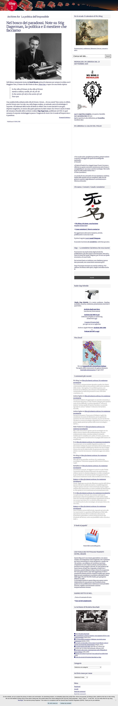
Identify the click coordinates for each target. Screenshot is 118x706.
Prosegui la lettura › (64, 117)
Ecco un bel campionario (83, 578)
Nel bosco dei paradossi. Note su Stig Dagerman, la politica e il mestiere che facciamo (36, 26)
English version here (81, 202)
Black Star (42, 84)
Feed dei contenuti (79, 668)
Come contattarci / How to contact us (87, 206)
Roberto (75, 456)
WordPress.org (78, 673)
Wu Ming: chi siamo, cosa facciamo (86, 200)
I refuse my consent (65, 703)
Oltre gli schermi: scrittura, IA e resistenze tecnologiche (93, 419)
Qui (75, 116)
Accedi (76, 666)
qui (96, 295)
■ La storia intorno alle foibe (82, 623)
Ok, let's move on (52, 703)
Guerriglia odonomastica (88, 347)
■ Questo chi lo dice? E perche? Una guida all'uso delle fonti (91, 630)
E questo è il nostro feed (92, 299)
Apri (75, 114)
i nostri (92, 215)
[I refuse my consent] (116, 700)
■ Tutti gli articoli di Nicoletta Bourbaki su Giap (87, 634)
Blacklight (20, 700)
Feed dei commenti (80, 671)
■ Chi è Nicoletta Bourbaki (81, 611)
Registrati (77, 663)
